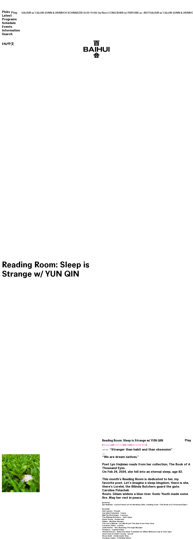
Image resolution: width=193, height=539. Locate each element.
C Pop (92, 440)
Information (11, 30)
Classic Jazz (170, 498)
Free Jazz (83, 440)
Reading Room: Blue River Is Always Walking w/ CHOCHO (21, 430)
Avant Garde (10, 496)
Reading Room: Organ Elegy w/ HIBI (169, 428)
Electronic (96, 496)
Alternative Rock (138, 266)
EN (4, 44)
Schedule (9, 23)
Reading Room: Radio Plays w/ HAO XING (55, 486)
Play (14, 13)
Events (7, 27)
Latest (7, 15)
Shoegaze (107, 266)
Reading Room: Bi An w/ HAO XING (170, 486)
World (7, 438)
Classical (46, 440)
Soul (119, 498)
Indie (127, 266)
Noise (169, 440)
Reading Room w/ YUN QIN (94, 428)
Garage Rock (48, 496)
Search (7, 34)
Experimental (10, 440)
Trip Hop (126, 440)
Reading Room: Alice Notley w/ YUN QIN (18, 486)
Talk (119, 440)
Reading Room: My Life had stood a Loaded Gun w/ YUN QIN (133, 430)
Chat (26, 496)
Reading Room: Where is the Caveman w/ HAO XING (58, 430)
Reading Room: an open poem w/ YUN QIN (132, 486)
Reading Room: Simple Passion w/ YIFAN (94, 486)
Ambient (31, 438)
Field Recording (19, 438)
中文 (11, 44)
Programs (9, 19)
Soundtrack (159, 440)
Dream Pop (118, 266)
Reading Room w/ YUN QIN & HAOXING (45, 384)
